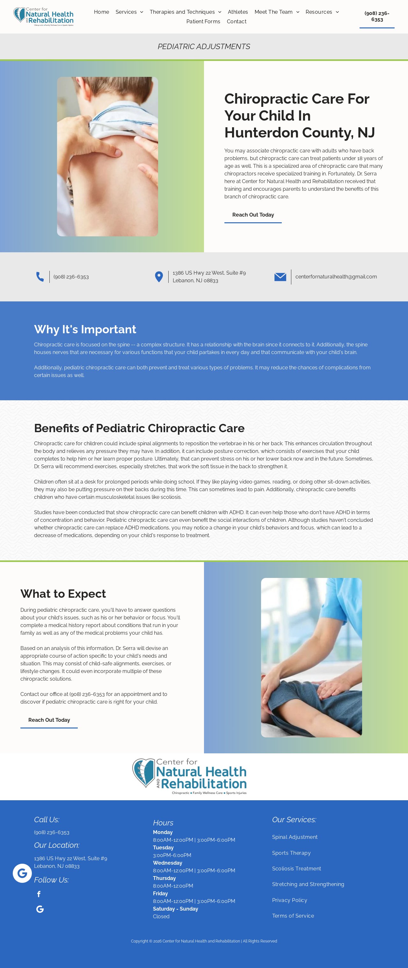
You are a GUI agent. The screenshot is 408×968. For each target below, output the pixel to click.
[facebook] (38, 895)
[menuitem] (102, 12)
